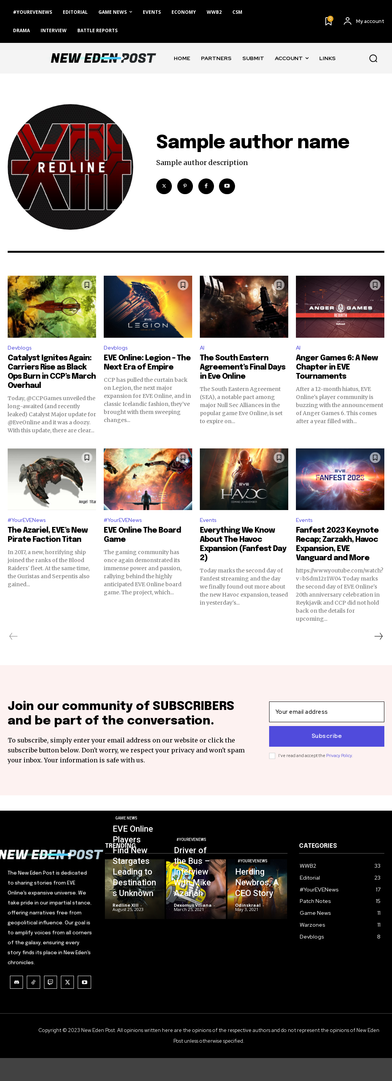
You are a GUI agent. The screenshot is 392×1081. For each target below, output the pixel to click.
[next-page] (378, 639)
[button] (373, 58)
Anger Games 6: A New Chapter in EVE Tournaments (337, 368)
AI (202, 349)
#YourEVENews (29, 522)
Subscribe (327, 750)
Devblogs (21, 349)
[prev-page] (14, 639)
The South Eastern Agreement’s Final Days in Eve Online (242, 368)
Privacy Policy (339, 769)
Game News (126, 842)
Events (210, 522)
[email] (326, 725)
